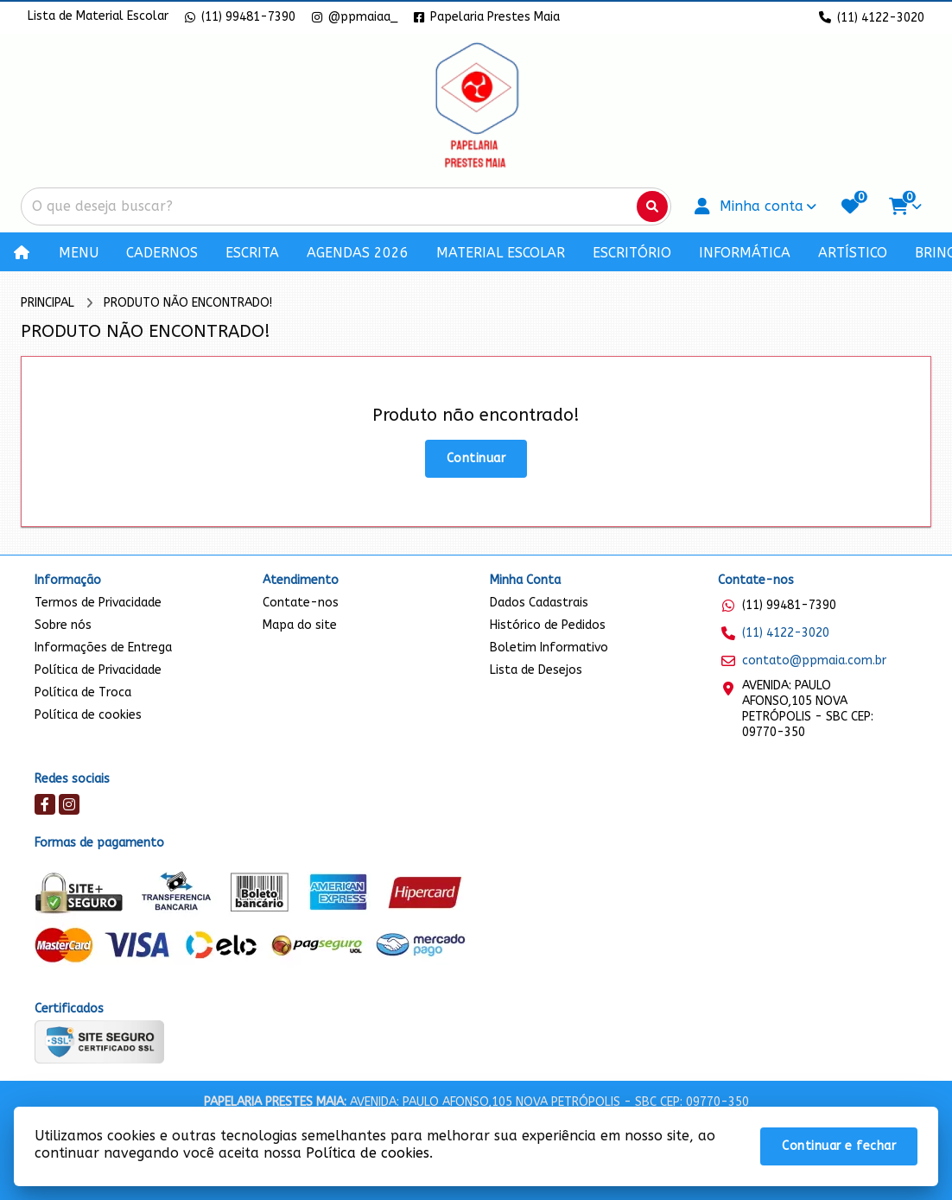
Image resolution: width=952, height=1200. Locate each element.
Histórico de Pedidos (548, 625)
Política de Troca (83, 692)
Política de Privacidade (98, 670)
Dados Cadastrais (539, 602)
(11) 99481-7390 (789, 605)
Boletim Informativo (549, 647)
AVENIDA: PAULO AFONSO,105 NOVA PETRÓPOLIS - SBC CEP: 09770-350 (807, 709)
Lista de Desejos (536, 670)
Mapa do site (300, 625)
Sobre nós (63, 625)
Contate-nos (301, 602)
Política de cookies (88, 715)
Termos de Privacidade (98, 602)
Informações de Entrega (103, 647)
